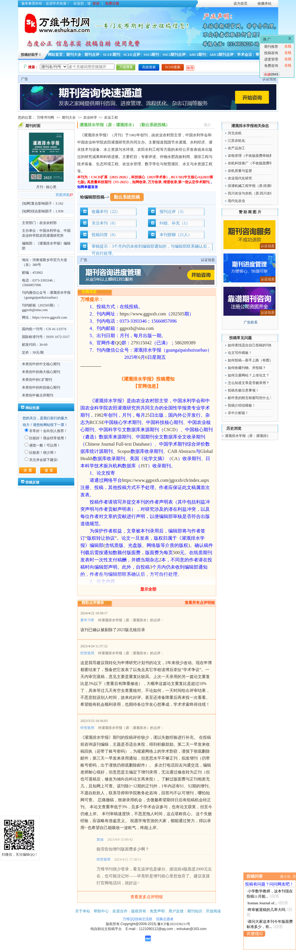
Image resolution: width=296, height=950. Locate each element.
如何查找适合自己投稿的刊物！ (252, 345)
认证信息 (269, 79)
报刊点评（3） (173, 212)
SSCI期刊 (151, 55)
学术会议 (244, 55)
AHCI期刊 (197, 55)
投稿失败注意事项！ (243, 390)
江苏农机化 (236, 141)
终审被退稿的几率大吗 (266, 909)
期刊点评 (91, 55)
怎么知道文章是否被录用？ (248, 383)
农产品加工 (236, 148)
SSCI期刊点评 (174, 55)
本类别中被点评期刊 (37, 395)
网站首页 (55, 55)
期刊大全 (73, 55)
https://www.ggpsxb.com (49, 317)
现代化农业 (236, 201)
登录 (95, 3)
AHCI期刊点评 (221, 55)
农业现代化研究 (240, 178)
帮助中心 (101, 911)
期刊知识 (194, 911)
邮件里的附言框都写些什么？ (250, 398)
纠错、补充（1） (175, 223)
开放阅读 (213, 911)
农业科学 (90, 117)
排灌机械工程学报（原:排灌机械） (254, 186)
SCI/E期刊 (111, 55)
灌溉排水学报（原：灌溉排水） (249, 436)
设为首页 (240, 3)
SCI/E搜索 (172, 67)
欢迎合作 (119, 911)
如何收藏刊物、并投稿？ (247, 368)
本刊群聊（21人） (176, 235)
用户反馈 (176, 911)
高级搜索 (149, 67)
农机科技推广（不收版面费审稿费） (255, 163)
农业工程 (111, 117)
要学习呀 (87, 620)
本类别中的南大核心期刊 (41, 372)
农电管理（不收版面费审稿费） (252, 156)
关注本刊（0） (105, 223)
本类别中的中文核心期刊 (41, 364)
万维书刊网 (45, 117)
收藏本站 (264, 3)
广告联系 (251, 322)
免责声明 (157, 911)
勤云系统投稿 (127, 197)
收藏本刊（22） (106, 212)
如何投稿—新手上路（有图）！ (252, 360)
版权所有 (138, 911)
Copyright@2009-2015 (138, 924)
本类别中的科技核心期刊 (41, 387)
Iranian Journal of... (262, 903)
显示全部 (148, 589)
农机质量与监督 (240, 171)
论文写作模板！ (240, 353)
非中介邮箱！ (238, 413)
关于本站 (82, 911)
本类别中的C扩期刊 (37, 380)
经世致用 (87, 653)
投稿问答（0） (105, 235)
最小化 (285, 876)
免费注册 (112, 3)
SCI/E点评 (131, 55)
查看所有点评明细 (200, 602)
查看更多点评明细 (146, 897)
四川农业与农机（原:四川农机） (252, 193)
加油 (100, 839)
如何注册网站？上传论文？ (248, 375)
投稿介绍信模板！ (242, 405)
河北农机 (235, 133)
